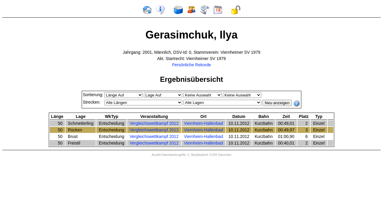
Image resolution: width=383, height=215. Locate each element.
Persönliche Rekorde (191, 64)
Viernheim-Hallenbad (203, 123)
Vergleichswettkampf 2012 (154, 123)
